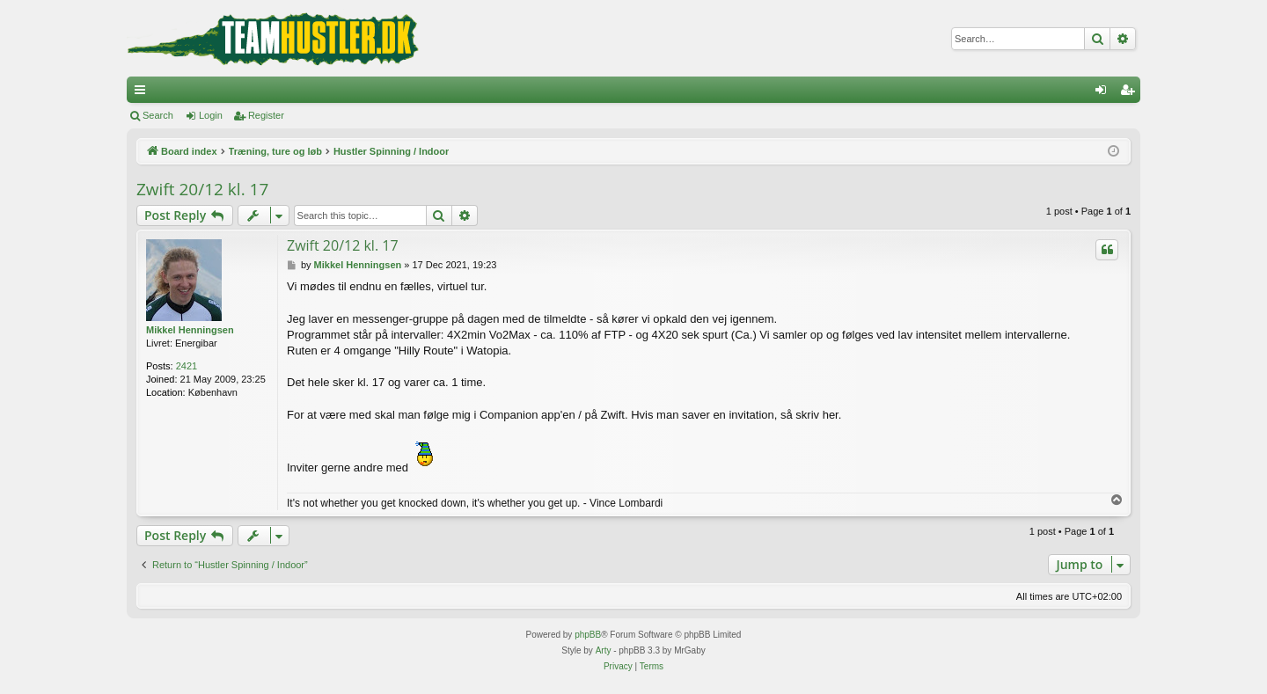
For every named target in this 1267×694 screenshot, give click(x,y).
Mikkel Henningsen (190, 330)
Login (211, 115)
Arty (604, 650)
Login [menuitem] (1104, 93)
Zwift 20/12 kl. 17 (202, 189)
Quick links (143, 93)
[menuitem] (618, 667)
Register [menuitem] (1131, 93)
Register (266, 115)
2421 (186, 366)
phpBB (588, 634)
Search (158, 115)
